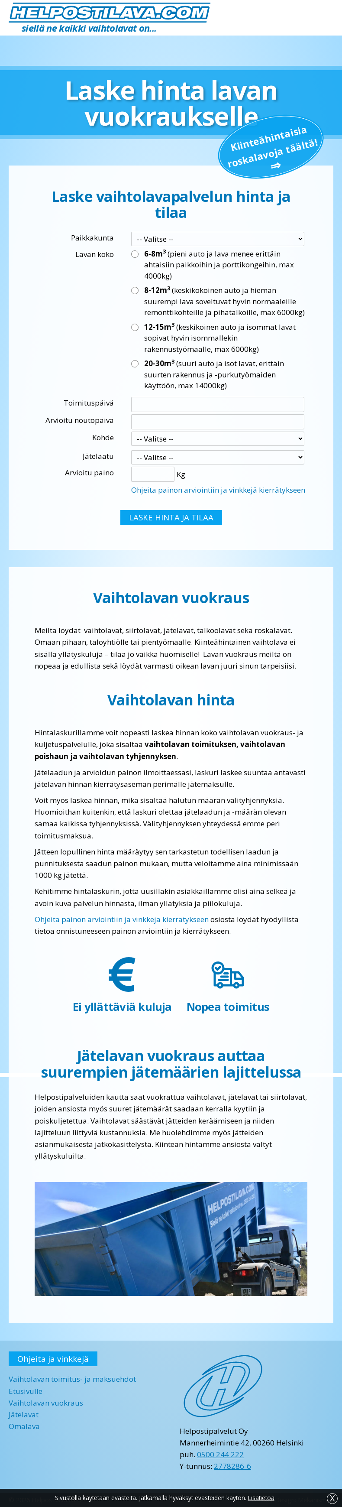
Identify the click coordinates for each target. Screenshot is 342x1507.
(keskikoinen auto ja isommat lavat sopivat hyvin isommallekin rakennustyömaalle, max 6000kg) (220, 338)
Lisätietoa (261, 1498)
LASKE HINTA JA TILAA (171, 517)
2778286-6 (232, 1466)
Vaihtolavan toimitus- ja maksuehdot (72, 1379)
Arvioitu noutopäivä (79, 420)
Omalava (24, 1426)
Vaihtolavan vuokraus (46, 1403)
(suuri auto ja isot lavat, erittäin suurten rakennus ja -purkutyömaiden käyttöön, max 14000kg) (214, 374)
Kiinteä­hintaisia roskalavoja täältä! (272, 146)
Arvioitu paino (89, 472)
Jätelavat (24, 1414)
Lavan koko (94, 254)
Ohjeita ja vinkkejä (53, 1358)
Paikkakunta (92, 238)
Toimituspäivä (89, 403)
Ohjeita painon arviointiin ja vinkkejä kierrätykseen (218, 490)
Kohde (103, 437)
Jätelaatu (98, 456)
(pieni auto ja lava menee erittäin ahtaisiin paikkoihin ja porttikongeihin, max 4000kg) (219, 264)
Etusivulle (25, 1391)
